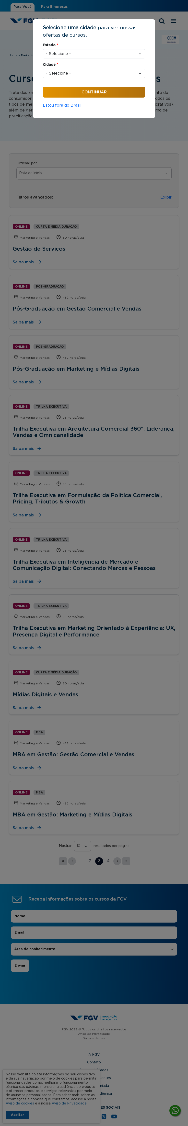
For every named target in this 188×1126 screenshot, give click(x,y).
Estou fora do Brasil (62, 105)
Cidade (50, 65)
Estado (50, 45)
